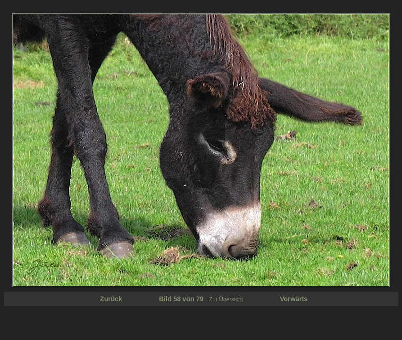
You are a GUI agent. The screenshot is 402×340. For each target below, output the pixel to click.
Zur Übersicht (226, 299)
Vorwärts (294, 299)
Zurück (111, 299)
